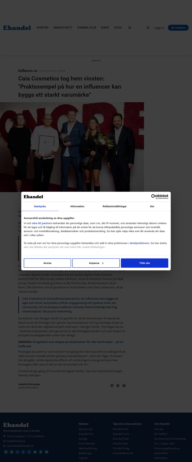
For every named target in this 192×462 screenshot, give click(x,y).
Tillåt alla (144, 262)
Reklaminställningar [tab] (115, 206)
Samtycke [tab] (40, 206)
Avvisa (47, 262)
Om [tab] (152, 206)
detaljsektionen (139, 243)
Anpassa (96, 262)
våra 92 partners (42, 223)
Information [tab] (77, 206)
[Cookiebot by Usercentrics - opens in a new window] (153, 196)
